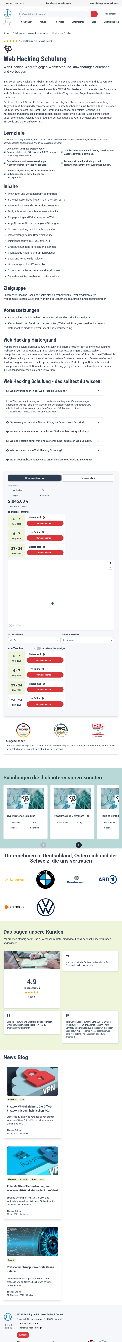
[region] (61, 594)
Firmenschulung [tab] (87, 478)
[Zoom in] (110, 563)
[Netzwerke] (12, 1099)
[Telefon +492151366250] (13, 3)
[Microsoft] (12, 1179)
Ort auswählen (15, 634)
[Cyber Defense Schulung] (25, 812)
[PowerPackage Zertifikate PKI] (72, 812)
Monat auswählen (71, 634)
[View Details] (44, 517)
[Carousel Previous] (43, 845)
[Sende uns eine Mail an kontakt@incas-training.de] (57, 3)
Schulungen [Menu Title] (28, 21)
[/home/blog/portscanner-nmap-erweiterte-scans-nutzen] (32, 1241)
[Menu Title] (46, 21)
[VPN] (22, 1099)
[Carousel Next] (79, 845)
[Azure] (34, 1179)
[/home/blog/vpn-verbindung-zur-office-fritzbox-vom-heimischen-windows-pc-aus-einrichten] (32, 1081)
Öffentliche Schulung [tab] (34, 478)
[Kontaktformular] (23, 1335)
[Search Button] (94, 14)
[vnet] (42, 1179)
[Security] (11, 1260)
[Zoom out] (110, 567)
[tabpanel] (61, 597)
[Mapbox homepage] (15, 625)
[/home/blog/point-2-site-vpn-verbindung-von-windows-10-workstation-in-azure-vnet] (32, 1160)
